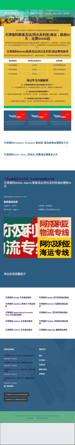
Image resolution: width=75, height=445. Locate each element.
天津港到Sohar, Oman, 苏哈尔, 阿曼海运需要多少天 (31, 154)
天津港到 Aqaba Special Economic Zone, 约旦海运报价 (19, 313)
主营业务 (47, 13)
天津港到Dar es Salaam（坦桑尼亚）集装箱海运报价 (19, 370)
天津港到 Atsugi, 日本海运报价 (18, 297)
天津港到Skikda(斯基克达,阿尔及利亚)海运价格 (42, 30)
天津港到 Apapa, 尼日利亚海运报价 (54, 297)
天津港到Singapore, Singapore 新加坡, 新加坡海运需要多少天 (36, 142)
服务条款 (30, 418)
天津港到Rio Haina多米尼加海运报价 (16, 394)
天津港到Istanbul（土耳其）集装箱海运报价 (19, 356)
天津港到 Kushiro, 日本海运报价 (18, 330)
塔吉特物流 (11, 13)
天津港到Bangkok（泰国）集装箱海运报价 (18, 363)
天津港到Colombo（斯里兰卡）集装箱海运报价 (19, 379)
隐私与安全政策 (42, 418)
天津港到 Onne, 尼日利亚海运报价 (53, 312)
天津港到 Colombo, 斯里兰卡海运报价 (20, 305)
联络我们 (66, 13)
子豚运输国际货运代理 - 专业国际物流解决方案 (29, 179)
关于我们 (39, 13)
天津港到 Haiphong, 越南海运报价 (53, 330)
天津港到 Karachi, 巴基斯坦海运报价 (53, 305)
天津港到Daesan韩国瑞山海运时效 (15, 399)
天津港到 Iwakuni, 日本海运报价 (18, 321)
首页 (32, 13)
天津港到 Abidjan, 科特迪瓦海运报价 (53, 322)
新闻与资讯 (57, 13)
